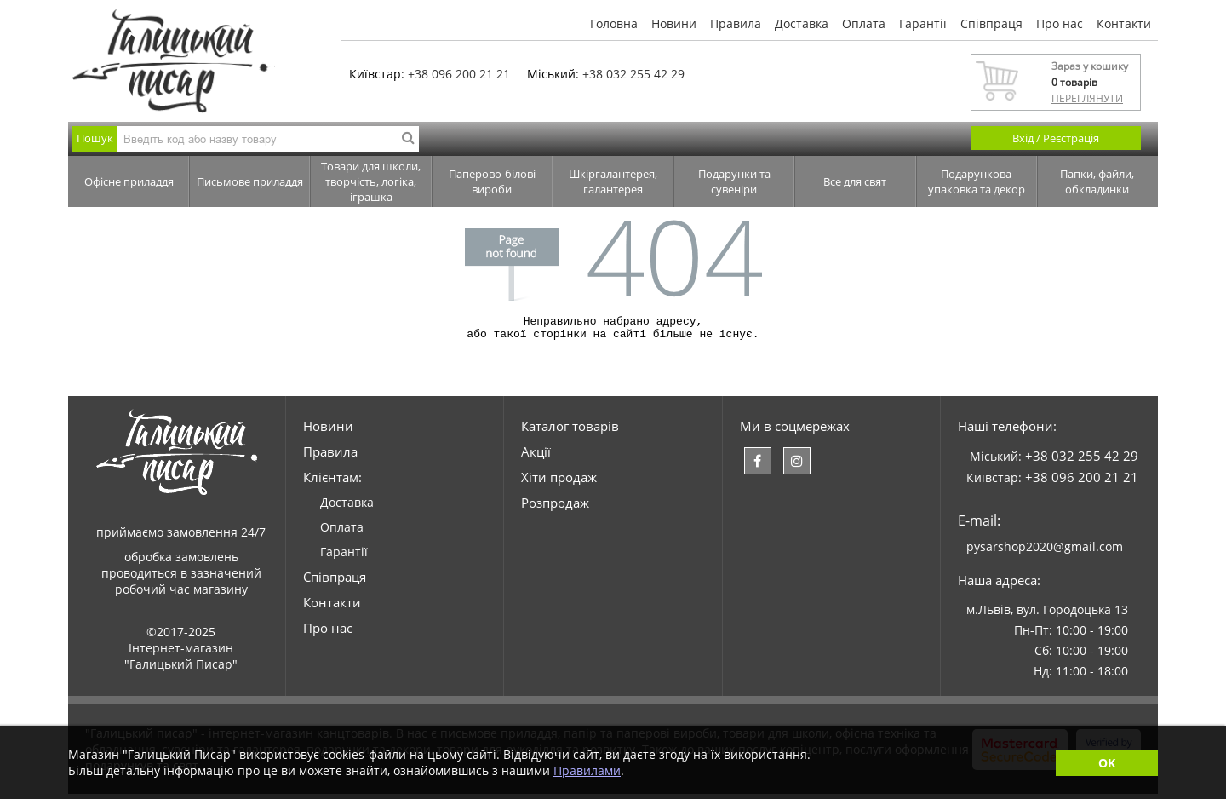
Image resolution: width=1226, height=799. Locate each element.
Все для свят (854, 181)
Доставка (801, 23)
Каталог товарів (570, 431)
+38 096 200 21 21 (459, 74)
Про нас (1059, 23)
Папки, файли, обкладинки (1097, 181)
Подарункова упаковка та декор (976, 181)
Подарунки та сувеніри (734, 181)
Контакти (1124, 23)
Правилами (587, 770)
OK (1106, 763)
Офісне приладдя (129, 181)
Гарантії (923, 23)
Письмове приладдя (250, 181)
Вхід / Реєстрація (1055, 138)
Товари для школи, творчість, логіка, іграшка (371, 181)
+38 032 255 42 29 (633, 74)
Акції (536, 456)
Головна (614, 23)
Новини (673, 23)
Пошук (95, 138)
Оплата (863, 23)
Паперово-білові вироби (492, 181)
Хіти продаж (559, 482)
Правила (735, 23)
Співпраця (991, 23)
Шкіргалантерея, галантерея (613, 181)
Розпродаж (555, 507)
